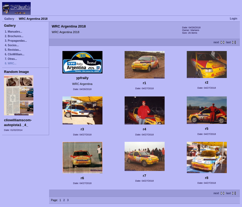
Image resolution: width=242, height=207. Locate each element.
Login (233, 18)
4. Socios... (12, 45)
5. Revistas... (13, 49)
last (228, 42)
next (216, 42)
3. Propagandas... (16, 40)
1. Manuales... (13, 31)
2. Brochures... (14, 36)
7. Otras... (11, 58)
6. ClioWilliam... (14, 54)
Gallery (9, 18)
